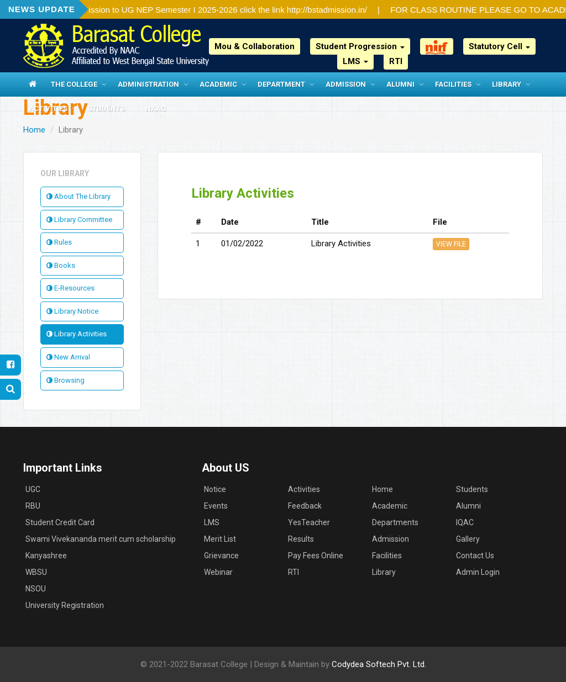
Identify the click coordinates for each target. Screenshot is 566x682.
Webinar (218, 572)
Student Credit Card (60, 522)
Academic (218, 84)
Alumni (400, 84)
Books (60, 265)
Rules (59, 242)
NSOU (35, 588)
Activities (48, 108)
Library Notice (72, 311)
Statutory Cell (499, 46)
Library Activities (76, 334)
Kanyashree (46, 555)
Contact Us (475, 555)
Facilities (453, 84)
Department (281, 84)
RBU (32, 505)
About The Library (78, 196)
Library (506, 84)
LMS (355, 61)
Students (106, 108)
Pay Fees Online (315, 555)
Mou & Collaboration (254, 46)
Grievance (221, 555)
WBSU (36, 572)
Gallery (468, 539)
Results (301, 539)
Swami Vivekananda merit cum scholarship (100, 539)
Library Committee (79, 219)
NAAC (155, 108)
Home (34, 130)
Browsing (65, 380)
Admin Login (478, 572)
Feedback (305, 505)
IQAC (465, 522)
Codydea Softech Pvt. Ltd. (379, 664)
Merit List (220, 539)
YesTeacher (309, 522)
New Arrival (68, 357)
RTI (395, 61)
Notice (215, 489)
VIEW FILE (451, 244)
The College (74, 84)
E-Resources (70, 288)
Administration (148, 84)
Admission (346, 84)
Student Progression (360, 46)
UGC (32, 489)
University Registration (64, 605)
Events (216, 505)
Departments (395, 522)
